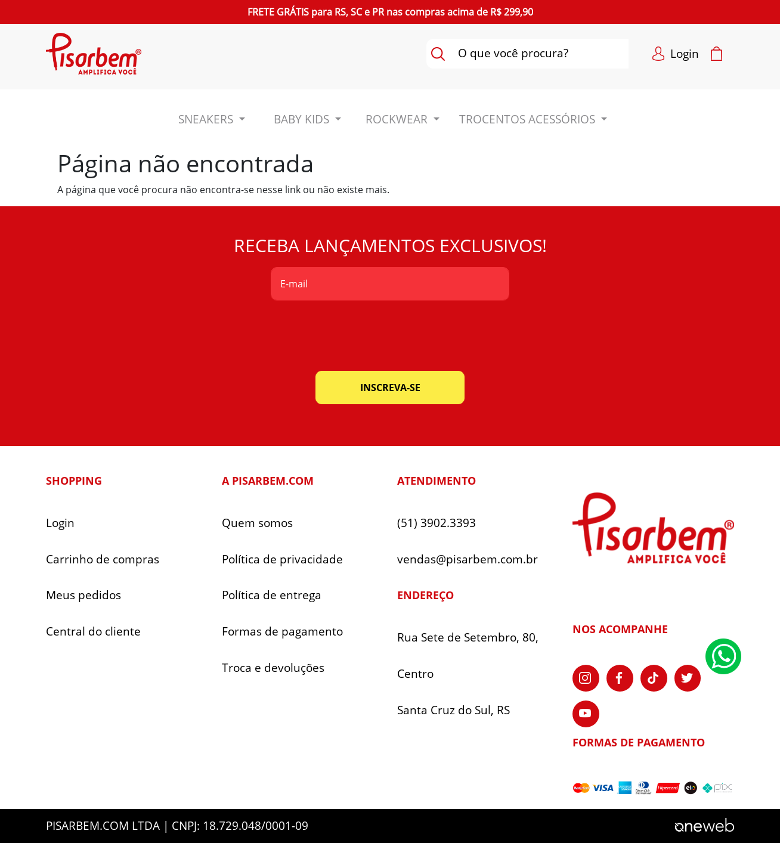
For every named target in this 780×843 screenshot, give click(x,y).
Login (60, 523)
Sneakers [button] (207, 119)
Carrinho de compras (102, 559)
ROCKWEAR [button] (398, 119)
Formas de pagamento (282, 631)
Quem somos (257, 523)
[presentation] (390, 335)
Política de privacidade (282, 559)
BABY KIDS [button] (303, 119)
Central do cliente (93, 631)
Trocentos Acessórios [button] (528, 119)
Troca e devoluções (273, 668)
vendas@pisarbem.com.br (467, 559)
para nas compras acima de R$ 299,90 (390, 11)
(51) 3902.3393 (436, 523)
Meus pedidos (83, 595)
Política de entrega (271, 595)
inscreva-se (390, 387)
